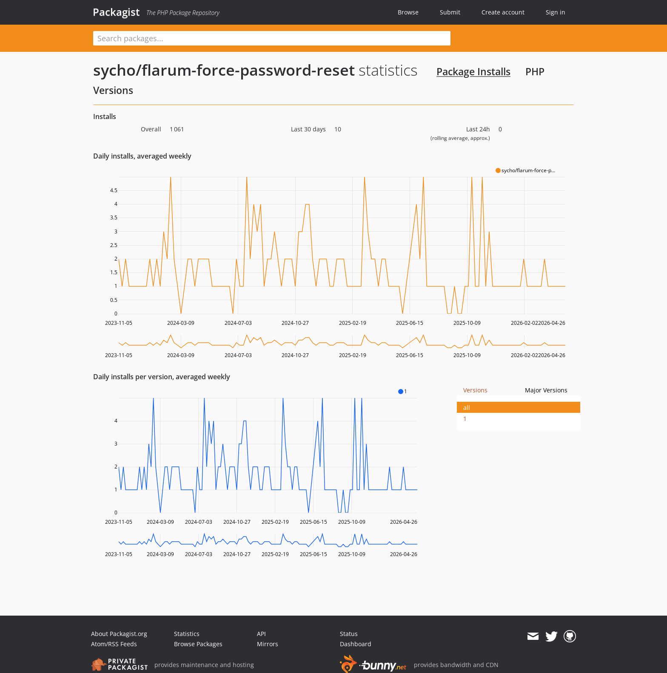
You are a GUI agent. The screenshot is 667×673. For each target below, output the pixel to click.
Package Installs (473, 71)
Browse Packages (198, 644)
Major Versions (546, 390)
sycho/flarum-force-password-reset (224, 70)
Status (349, 634)
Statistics (187, 634)
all (466, 407)
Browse (408, 12)
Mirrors (267, 644)
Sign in (555, 12)
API (261, 634)
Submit (450, 12)
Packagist (116, 12)
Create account (503, 12)
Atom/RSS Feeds (114, 644)
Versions (475, 390)
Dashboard (355, 644)
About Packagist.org (119, 634)
